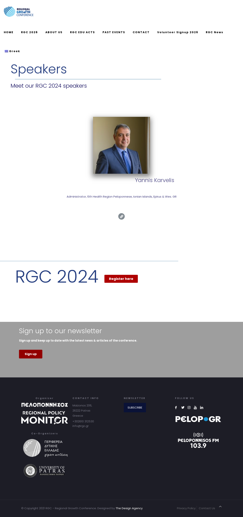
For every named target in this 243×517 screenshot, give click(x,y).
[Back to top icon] (220, 506)
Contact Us (207, 508)
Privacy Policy (186, 508)
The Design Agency (129, 508)
